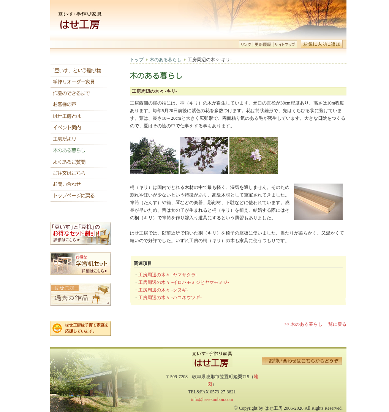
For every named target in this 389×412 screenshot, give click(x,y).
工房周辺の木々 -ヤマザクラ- (167, 274)
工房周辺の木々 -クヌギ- (163, 290)
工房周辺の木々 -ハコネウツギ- (170, 297)
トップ (137, 59)
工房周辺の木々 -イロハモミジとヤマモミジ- (183, 282)
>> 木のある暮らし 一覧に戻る (315, 324)
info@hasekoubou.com (212, 399)
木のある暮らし (166, 59)
